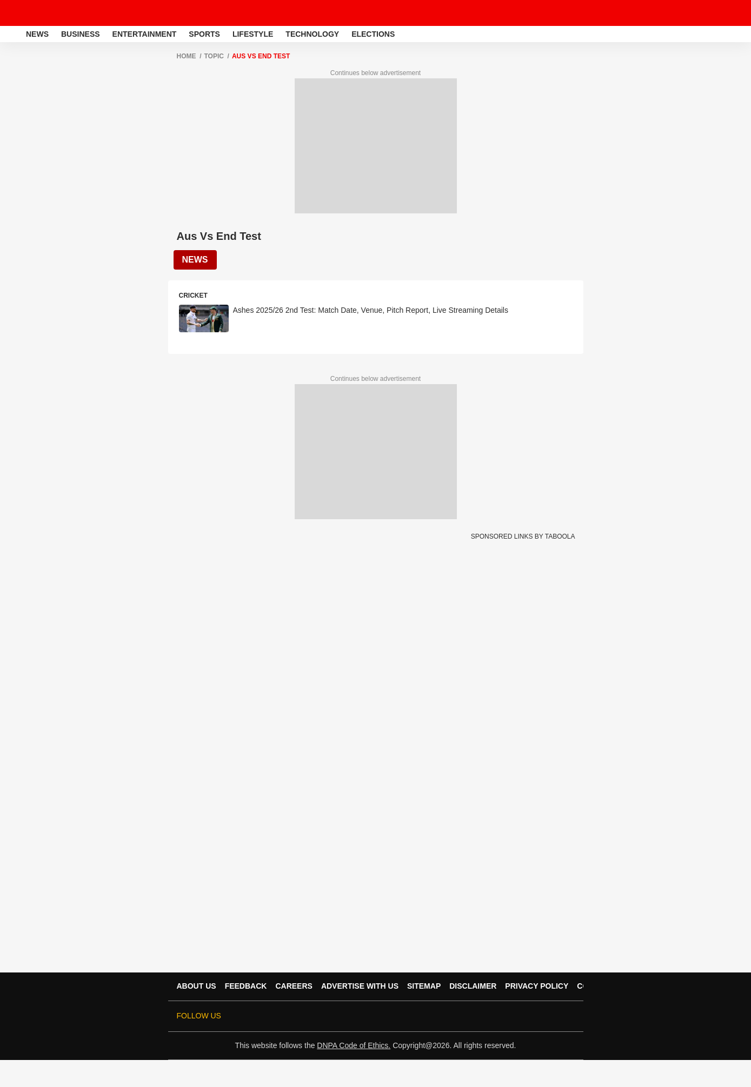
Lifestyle (252, 34)
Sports (204, 34)
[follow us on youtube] (507, 1016)
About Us (196, 986)
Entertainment (144, 34)
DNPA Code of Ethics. (353, 1045)
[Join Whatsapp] (568, 1016)
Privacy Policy (536, 986)
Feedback (246, 986)
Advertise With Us (359, 986)
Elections (373, 34)
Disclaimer (472, 986)
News (37, 34)
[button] (742, 32)
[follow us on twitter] (462, 1016)
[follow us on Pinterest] (537, 1016)
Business (80, 34)
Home (186, 56)
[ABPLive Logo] (37, 12)
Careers (293, 986)
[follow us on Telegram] (553, 1016)
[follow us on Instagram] (522, 1016)
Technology (312, 34)
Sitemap (424, 986)
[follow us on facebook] (477, 1016)
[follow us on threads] (492, 1016)
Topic (214, 56)
